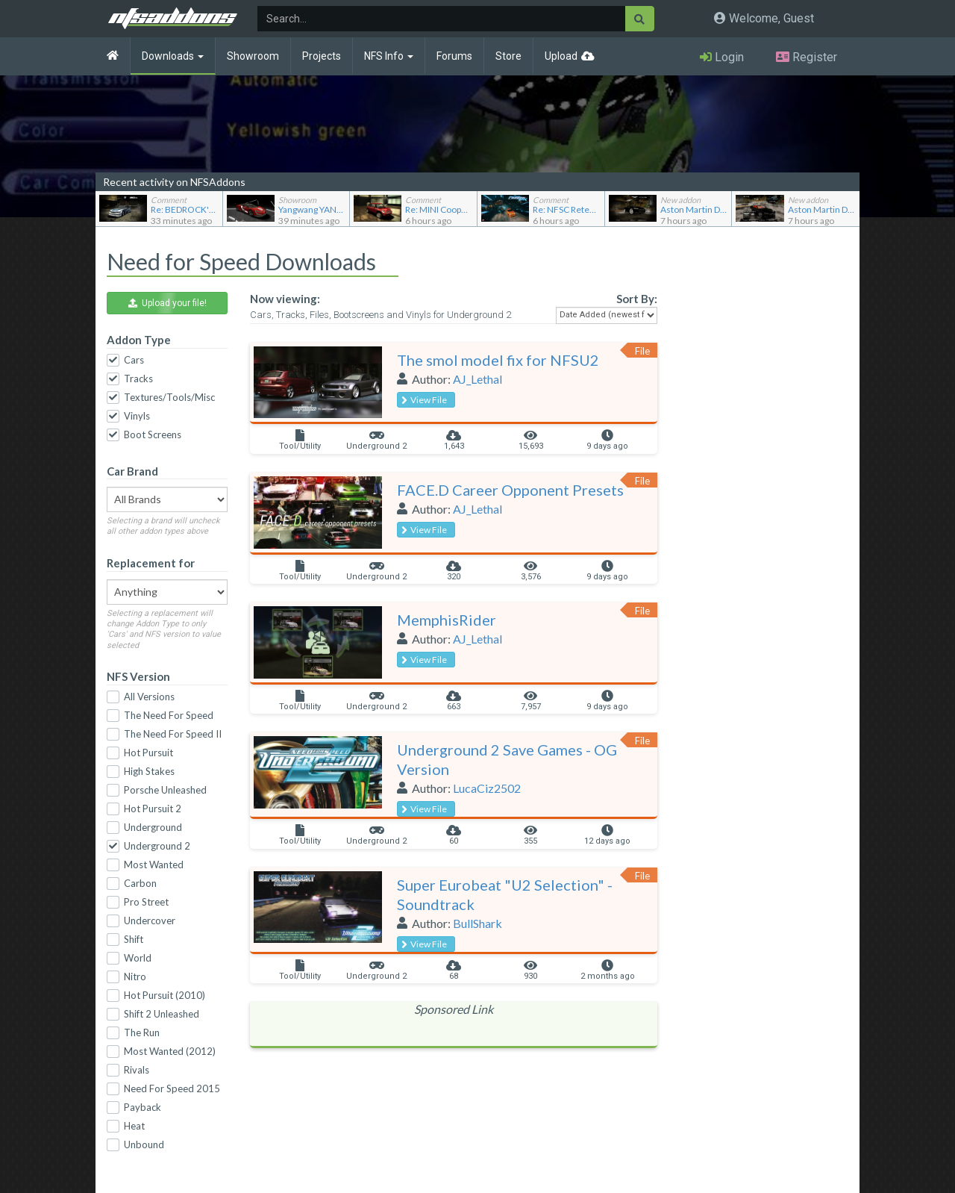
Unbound (144, 1144)
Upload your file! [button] (167, 303)
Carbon (140, 883)
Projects (321, 56)
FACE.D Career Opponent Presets (510, 490)
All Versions (149, 697)
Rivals (136, 1070)
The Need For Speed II (173, 734)
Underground (153, 827)
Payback (142, 1107)
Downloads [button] (173, 56)
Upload (561, 56)
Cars (134, 360)
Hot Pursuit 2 (152, 808)
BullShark (477, 923)
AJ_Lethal (477, 379)
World (137, 958)
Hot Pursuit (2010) (164, 995)
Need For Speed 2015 (172, 1088)
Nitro (135, 976)
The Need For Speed (168, 715)
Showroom (253, 56)
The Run (142, 1032)
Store (508, 56)
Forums (454, 56)
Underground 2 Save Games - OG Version (507, 759)
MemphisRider (446, 620)
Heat (134, 1126)
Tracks (138, 378)
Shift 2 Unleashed (161, 1014)
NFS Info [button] (388, 56)
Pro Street (146, 902)
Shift (133, 939)
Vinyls (137, 416)
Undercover (149, 920)
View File (424, 400)
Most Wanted (154, 864)
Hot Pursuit (148, 753)
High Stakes (149, 771)
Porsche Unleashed (165, 790)
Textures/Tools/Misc (169, 397)
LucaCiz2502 (487, 788)
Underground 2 (157, 846)
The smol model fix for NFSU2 (498, 360)
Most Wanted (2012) (170, 1051)
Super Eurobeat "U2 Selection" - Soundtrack (505, 894)
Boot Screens (152, 434)
